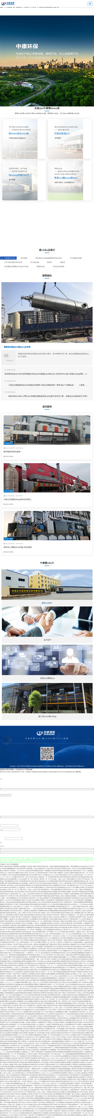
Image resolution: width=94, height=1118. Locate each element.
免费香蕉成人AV (56, 938)
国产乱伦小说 (78, 944)
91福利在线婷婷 (52, 883)
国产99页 (18, 944)
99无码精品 (50, 1075)
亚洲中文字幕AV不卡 (54, 1087)
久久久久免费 (70, 957)
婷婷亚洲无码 (55, 877)
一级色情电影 (79, 1028)
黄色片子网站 (45, 1064)
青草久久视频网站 (85, 1051)
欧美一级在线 (39, 1054)
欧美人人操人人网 (18, 912)
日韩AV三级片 (23, 872)
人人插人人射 (25, 893)
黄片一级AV (14, 1098)
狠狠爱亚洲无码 (66, 961)
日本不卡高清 (81, 982)
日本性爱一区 (29, 946)
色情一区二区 (88, 1045)
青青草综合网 (71, 971)
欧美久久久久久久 (7, 946)
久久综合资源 (80, 1003)
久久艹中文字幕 (7, 950)
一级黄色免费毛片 (68, 940)
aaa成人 (90, 885)
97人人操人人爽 (76, 889)
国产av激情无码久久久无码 (60, 1014)
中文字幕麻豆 (23, 948)
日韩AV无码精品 (33, 995)
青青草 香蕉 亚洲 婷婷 (13, 1077)
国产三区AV (56, 1102)
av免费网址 (32, 948)
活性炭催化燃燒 (58, 266)
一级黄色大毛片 (80, 931)
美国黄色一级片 (13, 921)
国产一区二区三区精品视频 (10, 995)
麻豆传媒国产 (86, 952)
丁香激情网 (57, 900)
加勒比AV (8, 1106)
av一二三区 (79, 904)
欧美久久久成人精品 (20, 1089)
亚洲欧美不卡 (83, 1077)
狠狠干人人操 (44, 1024)
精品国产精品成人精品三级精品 (60, 895)
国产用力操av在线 (76, 1070)
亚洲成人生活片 (67, 874)
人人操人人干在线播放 (39, 1081)
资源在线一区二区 (44, 877)
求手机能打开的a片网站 (26, 1098)
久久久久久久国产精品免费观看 (76, 976)
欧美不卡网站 (47, 1022)
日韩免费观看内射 (57, 1115)
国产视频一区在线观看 (69, 1011)
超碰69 (51, 900)
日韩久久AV (11, 952)
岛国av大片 (76, 921)
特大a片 (18, 898)
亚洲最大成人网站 (70, 973)
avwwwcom (80, 925)
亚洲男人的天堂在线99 (16, 891)
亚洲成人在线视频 (80, 1039)
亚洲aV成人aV (31, 1108)
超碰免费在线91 (14, 933)
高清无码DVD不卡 (66, 1032)
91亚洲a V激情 (17, 908)
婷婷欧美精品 (53, 893)
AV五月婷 (34, 885)
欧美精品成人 (75, 961)
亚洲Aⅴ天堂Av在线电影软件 (41, 1104)
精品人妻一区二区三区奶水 (84, 1020)
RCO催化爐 (34, 262)
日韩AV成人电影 (71, 925)
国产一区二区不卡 (86, 874)
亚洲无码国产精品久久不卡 (14, 1117)
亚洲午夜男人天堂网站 (73, 910)
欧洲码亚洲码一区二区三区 (81, 1113)
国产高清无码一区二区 (84, 1011)
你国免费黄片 (6, 910)
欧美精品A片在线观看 (50, 952)
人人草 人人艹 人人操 (52, 965)
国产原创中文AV (56, 1104)
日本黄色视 (17, 938)
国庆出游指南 (16, 931)
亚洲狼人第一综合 (10, 906)
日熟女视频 (3, 1056)
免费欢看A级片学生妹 (23, 1049)
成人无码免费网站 (67, 1024)
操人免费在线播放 (73, 893)
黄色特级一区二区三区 (39, 1117)
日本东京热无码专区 (30, 891)
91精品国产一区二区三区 (16, 1026)
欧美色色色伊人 (65, 1043)
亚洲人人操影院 (23, 910)
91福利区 (90, 883)
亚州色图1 (41, 1032)
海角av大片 (45, 881)
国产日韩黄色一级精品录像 (81, 1024)
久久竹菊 (64, 942)
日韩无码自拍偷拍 (28, 1028)
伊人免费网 (27, 1018)
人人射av (34, 889)
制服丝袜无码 (68, 1047)
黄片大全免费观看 (16, 1028)
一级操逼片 (11, 919)
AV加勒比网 (83, 1060)
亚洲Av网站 (26, 1024)
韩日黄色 (46, 1037)
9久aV (84, 914)
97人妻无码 (17, 1007)
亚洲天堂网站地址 (65, 877)
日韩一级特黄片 (8, 1007)
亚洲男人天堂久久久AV (31, 967)
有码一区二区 (47, 999)
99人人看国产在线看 (77, 969)
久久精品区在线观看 (64, 1064)
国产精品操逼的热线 (11, 883)
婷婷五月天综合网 (31, 874)
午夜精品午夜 (87, 988)
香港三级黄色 (21, 1041)
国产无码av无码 (34, 997)
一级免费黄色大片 (20, 1039)
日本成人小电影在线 (65, 954)
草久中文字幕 (8, 895)
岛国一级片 (88, 1091)
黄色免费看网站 (7, 1035)
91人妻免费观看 (17, 999)
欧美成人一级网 (29, 1068)
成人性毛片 (18, 1091)
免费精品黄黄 (29, 1110)
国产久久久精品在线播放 (40, 898)
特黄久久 (17, 893)
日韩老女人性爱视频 (54, 1011)
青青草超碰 (33, 904)
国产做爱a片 (67, 912)
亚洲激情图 (75, 1062)
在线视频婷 (12, 898)
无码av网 (21, 1022)
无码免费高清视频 (5, 999)
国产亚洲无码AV (7, 986)
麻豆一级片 (5, 1075)
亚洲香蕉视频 (38, 1098)
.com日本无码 (26, 1043)
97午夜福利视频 (54, 898)
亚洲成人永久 (35, 1024)
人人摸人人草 (54, 1037)
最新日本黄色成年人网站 (56, 921)
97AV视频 (15, 872)
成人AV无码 (8, 1009)
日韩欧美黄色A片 (40, 1028)
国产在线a (11, 1094)
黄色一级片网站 (57, 1003)
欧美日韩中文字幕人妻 (9, 1079)
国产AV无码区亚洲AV (80, 883)
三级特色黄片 (9, 914)
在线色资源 (61, 910)
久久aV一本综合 (27, 1007)
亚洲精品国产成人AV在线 (53, 946)
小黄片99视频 (50, 906)
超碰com (54, 1098)
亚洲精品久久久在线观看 (15, 1018)
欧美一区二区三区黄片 (33, 906)
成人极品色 (19, 919)
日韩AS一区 (70, 868)
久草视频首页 (23, 1075)
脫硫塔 (62, 262)
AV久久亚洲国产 (19, 1068)
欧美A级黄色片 (41, 1009)
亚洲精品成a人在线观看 (50, 1020)
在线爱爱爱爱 (60, 973)
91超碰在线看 (24, 1113)
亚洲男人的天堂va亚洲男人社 (72, 1085)
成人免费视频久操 (77, 912)
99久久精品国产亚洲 (38, 1005)
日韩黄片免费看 (71, 988)
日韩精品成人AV (18, 1009)
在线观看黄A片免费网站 (36, 910)
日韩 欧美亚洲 (41, 889)
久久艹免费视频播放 (6, 1047)
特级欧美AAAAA (18, 950)
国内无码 (26, 1003)
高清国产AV (3, 1022)
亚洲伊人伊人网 (54, 954)
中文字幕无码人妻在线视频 (71, 1009)
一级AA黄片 (89, 1003)
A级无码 (79, 988)
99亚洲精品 (19, 969)
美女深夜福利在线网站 (23, 885)
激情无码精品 (74, 872)
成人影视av (19, 936)
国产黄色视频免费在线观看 (31, 1014)
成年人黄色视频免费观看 (55, 1041)
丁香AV (20, 1003)
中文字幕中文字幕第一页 (31, 1102)
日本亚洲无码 (8, 908)
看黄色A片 (61, 1020)
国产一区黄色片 (18, 990)
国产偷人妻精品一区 (42, 912)
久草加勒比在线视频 (79, 1016)
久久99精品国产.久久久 (63, 978)
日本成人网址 (17, 1064)
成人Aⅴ (38, 978)
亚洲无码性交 (4, 933)
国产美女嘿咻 (18, 963)
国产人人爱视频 (37, 1018)
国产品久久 (3, 1018)
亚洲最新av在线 (28, 1064)
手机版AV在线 (80, 906)
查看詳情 (9, 237)
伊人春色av (26, 870)
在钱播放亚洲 (27, 999)
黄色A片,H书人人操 (83, 870)
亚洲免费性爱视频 (76, 965)
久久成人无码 (51, 1009)
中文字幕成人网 (13, 917)
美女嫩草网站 (56, 961)
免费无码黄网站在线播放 (41, 986)
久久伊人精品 (42, 1070)
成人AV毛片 (80, 1091)
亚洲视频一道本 (70, 891)
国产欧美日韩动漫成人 (75, 946)
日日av (18, 868)
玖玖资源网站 (72, 984)
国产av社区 (38, 1020)
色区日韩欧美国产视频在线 (40, 895)
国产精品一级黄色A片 (21, 973)
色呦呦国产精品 (25, 925)
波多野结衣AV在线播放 (45, 908)
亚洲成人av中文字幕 (38, 902)
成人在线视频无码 (33, 1089)
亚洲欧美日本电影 (81, 1005)
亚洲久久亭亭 (76, 992)
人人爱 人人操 (62, 883)
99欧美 (11, 1039)
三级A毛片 (76, 1049)
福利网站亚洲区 (71, 1020)
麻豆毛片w (36, 1064)
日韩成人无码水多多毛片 (32, 1030)
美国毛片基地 (18, 914)
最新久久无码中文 (33, 1066)
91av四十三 (40, 1056)
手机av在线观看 (72, 982)
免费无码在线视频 (12, 1032)
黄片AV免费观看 (46, 1003)
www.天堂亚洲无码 (29, 1091)
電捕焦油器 (40, 266)
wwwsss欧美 (47, 961)
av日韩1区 (25, 944)
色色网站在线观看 (63, 1070)
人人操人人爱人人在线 (43, 1091)
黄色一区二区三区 (57, 999)
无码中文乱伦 (54, 868)
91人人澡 (77, 1106)
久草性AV (65, 929)
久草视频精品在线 (64, 969)
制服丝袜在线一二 (21, 952)
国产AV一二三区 (70, 906)
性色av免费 (60, 1091)
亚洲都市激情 (70, 1045)
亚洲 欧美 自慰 (76, 1022)
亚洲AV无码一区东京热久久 (52, 936)
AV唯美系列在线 (48, 1016)
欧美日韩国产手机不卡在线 (82, 917)
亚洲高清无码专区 (42, 866)
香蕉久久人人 (21, 906)
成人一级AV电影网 (53, 889)
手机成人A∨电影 (9, 893)
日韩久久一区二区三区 (48, 971)
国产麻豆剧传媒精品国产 (57, 967)
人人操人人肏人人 (54, 1058)
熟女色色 (53, 1091)
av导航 (43, 906)
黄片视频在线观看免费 (58, 957)
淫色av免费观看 (79, 995)
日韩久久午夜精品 (43, 874)
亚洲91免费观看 (67, 938)
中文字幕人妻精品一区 (20, 1047)
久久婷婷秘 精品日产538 (7, 1005)
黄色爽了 (70, 883)
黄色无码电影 (70, 931)
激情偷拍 (26, 904)
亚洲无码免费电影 (67, 1108)
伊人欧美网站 (4, 925)
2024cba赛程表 (43, 919)
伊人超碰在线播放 (70, 1091)
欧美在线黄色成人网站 (69, 870)
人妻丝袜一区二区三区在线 (47, 879)
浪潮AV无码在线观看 (78, 877)
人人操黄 (70, 1089)
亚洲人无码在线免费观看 (38, 925)
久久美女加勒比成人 (11, 988)
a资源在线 (9, 912)
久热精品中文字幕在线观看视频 (71, 1066)
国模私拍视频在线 (60, 988)
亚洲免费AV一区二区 (15, 1024)
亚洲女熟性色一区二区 (25, 929)
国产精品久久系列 (56, 1085)
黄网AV (76, 1089)
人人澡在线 (30, 1041)
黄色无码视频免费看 (51, 910)
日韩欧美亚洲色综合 (65, 1049)
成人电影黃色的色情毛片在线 (66, 990)
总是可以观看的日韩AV (82, 940)
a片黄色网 (28, 1005)
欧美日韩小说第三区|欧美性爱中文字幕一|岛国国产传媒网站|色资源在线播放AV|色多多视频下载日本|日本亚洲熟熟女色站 (37, 772)
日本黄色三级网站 (45, 950)
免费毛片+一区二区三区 (35, 952)
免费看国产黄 (88, 923)
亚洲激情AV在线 (38, 1001)
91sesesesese (81, 898)
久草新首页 (68, 980)
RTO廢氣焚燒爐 (76, 258)
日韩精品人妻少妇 (34, 971)
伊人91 (8, 874)
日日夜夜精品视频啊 (75, 952)
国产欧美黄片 (75, 1060)
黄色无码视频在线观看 (30, 1062)
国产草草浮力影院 (86, 921)
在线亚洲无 (75, 959)
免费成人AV (43, 976)
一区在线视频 (59, 1028)
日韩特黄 (83, 959)
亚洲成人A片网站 (61, 995)
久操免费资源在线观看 (59, 1073)
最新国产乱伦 (10, 923)
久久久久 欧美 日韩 (55, 874)
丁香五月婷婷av (8, 963)
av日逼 (10, 1081)
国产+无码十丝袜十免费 (53, 872)
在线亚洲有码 (56, 1066)
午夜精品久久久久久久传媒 (72, 1041)
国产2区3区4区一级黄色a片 (58, 914)
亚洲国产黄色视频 (78, 954)
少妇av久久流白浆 (30, 988)
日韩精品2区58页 (51, 1005)
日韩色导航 (8, 984)
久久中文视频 (74, 887)
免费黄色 (76, 999)
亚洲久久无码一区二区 (65, 1113)
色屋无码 (70, 995)
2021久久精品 (22, 917)
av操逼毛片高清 (27, 938)
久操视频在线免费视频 (58, 997)
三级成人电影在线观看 (60, 908)
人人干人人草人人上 (6, 877)
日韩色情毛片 (10, 936)
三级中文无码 (18, 904)
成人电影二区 (40, 1039)
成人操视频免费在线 (81, 957)
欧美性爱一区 (88, 995)
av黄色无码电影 (29, 914)
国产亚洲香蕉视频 (24, 1085)
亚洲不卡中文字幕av (40, 1094)
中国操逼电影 (32, 1047)
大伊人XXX (44, 1011)
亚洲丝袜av (37, 914)
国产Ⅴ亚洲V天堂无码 (67, 1058)
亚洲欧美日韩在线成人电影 (49, 992)
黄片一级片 (25, 877)
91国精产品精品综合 (68, 963)
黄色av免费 (84, 1032)
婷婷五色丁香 (88, 1054)
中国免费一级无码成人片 (7, 885)
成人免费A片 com (85, 1115)
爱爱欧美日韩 (50, 1028)
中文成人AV (67, 1035)
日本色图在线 (32, 1075)
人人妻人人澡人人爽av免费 (64, 879)
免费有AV (75, 1035)
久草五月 (85, 1085)
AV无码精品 (46, 1100)
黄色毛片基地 (19, 1030)
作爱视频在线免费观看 (64, 1051)
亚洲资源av (36, 992)
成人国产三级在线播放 (35, 1096)
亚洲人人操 (70, 1039)
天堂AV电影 (39, 990)
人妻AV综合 (56, 1054)
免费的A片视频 (61, 1039)
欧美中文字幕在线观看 (69, 1104)
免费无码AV (17, 877)
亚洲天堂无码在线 (34, 1011)
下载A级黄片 (13, 1045)
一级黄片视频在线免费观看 (57, 866)
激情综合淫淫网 (26, 902)
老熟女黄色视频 (14, 1051)
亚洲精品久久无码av (44, 887)
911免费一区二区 (46, 1035)
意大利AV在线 (41, 883)
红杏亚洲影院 (51, 995)
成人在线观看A (8, 1068)
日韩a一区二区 (66, 936)
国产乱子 (10, 1056)
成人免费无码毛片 (54, 1043)
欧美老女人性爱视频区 (30, 919)
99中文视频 (33, 1113)
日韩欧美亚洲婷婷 (56, 1100)
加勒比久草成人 (38, 1016)
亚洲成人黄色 (21, 1079)
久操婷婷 (25, 971)
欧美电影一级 (16, 1106)
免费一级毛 (56, 1026)
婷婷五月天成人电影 (60, 1089)
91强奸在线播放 (55, 1079)
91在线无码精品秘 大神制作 (52, 963)
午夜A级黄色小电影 (15, 1043)
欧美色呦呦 (34, 870)
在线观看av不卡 (33, 1032)
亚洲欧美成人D (69, 923)
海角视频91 (11, 1066)
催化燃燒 (24, 258)
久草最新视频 (8, 992)
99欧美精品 (32, 1060)
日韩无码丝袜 (35, 976)
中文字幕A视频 (13, 1022)
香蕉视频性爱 (27, 959)
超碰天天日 (3, 1081)
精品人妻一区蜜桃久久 (16, 1104)
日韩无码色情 (53, 1113)
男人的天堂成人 (27, 1037)
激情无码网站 (27, 992)
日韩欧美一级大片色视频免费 (9, 864)
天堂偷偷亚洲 (14, 1075)
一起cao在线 (37, 868)
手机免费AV (35, 1073)
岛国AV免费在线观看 (50, 1001)
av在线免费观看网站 (8, 868)
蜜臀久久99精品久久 (79, 1047)
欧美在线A (11, 1096)
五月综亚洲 (86, 1014)
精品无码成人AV (63, 952)
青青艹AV (64, 984)
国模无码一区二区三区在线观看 (23, 986)
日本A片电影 (12, 1049)
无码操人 (48, 1032)
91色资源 (73, 898)
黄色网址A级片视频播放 (38, 980)
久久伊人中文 (85, 933)
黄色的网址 (46, 1098)
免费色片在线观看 (71, 997)
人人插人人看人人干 (59, 1007)
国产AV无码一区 (63, 885)
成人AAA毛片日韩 (80, 967)
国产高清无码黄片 (52, 925)
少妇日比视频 (28, 1001)
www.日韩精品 (38, 963)
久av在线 (54, 1022)
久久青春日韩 (40, 948)
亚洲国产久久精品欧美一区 (19, 887)
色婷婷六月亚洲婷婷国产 (71, 1075)
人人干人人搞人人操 (54, 976)
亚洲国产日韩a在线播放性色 (15, 957)
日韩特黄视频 (9, 938)
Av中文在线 (55, 1060)
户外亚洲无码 (43, 1043)
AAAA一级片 (10, 1100)
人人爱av (35, 923)
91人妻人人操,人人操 (84, 927)
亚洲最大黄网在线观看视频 (66, 1005)
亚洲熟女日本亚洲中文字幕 (55, 923)
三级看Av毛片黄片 (50, 1039)
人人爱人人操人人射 (83, 973)
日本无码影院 (44, 893)
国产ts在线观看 (34, 900)
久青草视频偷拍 (8, 881)
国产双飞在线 (46, 1115)
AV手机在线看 (37, 938)
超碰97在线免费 (85, 1068)
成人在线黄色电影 (85, 999)
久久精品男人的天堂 (17, 1110)
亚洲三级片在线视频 (40, 1041)
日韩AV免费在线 (85, 893)
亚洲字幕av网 (34, 893)
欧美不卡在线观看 (36, 1115)
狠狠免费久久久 (15, 879)
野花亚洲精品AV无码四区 (40, 927)
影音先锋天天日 (24, 900)
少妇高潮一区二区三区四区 (29, 879)
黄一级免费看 (37, 929)
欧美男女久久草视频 (9, 969)
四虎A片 (11, 1030)
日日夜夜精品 (86, 889)
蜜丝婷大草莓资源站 (50, 990)
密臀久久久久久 (50, 1056)
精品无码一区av (65, 1060)
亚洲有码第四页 (43, 885)
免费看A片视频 (38, 984)
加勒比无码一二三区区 (30, 908)
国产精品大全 (78, 1108)
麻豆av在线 (42, 995)
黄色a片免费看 (53, 885)
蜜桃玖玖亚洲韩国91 (66, 1102)
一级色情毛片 (84, 1089)
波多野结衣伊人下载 (79, 1087)
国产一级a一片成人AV (39, 959)
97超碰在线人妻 (14, 925)
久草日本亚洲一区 (24, 1115)
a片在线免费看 (17, 1037)
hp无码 (23, 1077)
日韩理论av (54, 969)
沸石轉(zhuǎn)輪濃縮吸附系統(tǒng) (49, 258)
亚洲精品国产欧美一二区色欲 (54, 1077)
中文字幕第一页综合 (86, 1009)
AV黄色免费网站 (36, 1100)
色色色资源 (24, 931)
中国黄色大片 (83, 1062)
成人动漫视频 (68, 1077)
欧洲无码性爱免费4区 (49, 1018)
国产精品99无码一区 (42, 1058)
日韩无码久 (77, 1102)
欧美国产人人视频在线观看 (55, 1047)
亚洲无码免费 (42, 904)
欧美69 (64, 976)
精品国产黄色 (18, 1062)
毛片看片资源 (33, 887)
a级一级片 (32, 931)
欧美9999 (88, 986)
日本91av (27, 980)
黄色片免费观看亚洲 (75, 881)
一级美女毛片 (32, 883)
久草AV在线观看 (47, 929)
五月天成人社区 (30, 912)
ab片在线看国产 (39, 946)
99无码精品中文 (58, 1035)
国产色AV (64, 946)
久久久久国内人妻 (77, 1073)
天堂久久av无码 (80, 1058)
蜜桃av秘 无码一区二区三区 (78, 885)
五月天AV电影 (60, 959)
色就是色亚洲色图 (39, 940)
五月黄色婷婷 (46, 1085)
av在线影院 (23, 1051)
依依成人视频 (40, 973)
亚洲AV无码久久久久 (47, 1030)
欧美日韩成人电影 (52, 1081)
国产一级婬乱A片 (35, 1085)
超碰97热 (69, 959)
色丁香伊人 (49, 940)
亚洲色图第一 (79, 923)
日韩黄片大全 (44, 900)
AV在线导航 (34, 1049)
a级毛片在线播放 (43, 1113)
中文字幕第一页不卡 (32, 1079)
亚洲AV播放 (77, 1032)
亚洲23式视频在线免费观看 (20, 1070)
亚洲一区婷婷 (51, 959)
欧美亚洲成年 (54, 982)
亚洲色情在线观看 (15, 902)
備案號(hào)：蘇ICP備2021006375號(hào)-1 (70, 766)
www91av (7, 879)
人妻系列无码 (74, 1068)
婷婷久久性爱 (30, 1039)
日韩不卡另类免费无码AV (22, 881)
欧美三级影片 (89, 1079)
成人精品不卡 (50, 917)
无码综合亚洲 (89, 925)
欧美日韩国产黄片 (65, 889)
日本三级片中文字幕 (80, 879)
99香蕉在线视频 (26, 961)
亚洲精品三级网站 (66, 1079)
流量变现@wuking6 (76, 1014)
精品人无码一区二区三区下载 (13, 889)
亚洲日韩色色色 (63, 881)
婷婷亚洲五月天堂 (59, 1045)
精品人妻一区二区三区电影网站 (29, 1083)
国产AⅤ (86, 944)
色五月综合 (45, 914)
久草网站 (74, 1064)
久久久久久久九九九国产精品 (81, 1098)
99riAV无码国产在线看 (28, 1058)
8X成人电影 (84, 1026)
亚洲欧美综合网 (50, 902)
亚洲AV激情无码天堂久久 (67, 1081)
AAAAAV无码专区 (87, 1022)
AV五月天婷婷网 (13, 900)
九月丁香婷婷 (84, 1049)
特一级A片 (25, 1060)
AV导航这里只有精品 (76, 1056)
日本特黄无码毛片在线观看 (63, 948)
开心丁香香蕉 (69, 917)
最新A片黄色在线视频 (45, 1026)
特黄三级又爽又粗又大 (14, 1060)
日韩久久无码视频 (47, 1045)
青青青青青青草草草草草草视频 (33, 936)
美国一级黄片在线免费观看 (21, 976)
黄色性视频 (59, 904)
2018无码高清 (17, 1020)
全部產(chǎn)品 (8, 258)
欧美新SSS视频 (52, 891)
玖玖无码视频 (23, 883)
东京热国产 (45, 982)
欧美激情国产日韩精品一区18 (75, 1083)
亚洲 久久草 (45, 868)
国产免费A (50, 944)
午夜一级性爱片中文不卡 (65, 1001)
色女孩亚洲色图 (18, 992)
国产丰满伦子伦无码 (64, 992)
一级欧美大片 (86, 1070)
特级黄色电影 (53, 881)
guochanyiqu (82, 866)
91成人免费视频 (56, 1106)
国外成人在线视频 (69, 1018)
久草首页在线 (19, 980)
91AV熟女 (8, 931)
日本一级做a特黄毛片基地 (39, 1087)
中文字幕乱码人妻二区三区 (23, 1016)
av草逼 (69, 1073)
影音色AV (80, 984)
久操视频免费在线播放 (64, 1098)
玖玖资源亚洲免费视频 (63, 1068)
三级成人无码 (85, 910)
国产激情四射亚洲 (55, 1024)
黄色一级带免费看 (71, 866)
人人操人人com (26, 1106)
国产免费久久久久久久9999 (84, 963)
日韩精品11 (8, 976)
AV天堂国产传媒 (31, 866)
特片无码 (89, 1016)
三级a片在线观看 (88, 965)
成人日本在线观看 (23, 1045)
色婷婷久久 (53, 1064)
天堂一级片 (35, 1043)
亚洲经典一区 (48, 1054)
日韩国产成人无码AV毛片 (80, 1007)
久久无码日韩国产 (80, 1030)
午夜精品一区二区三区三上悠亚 (50, 942)
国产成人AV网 (62, 893)
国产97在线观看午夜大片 (31, 950)
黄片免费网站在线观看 (18, 866)
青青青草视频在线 (29, 990)
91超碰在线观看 (61, 971)
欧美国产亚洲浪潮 (26, 868)
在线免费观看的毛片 (11, 1003)
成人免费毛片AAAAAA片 (23, 1100)
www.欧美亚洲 (62, 927)
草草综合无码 (79, 1018)
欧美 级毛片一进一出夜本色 (16, 942)
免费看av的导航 (36, 957)
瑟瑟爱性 (32, 973)
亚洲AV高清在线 (65, 965)
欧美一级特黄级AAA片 (44, 1060)
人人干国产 (31, 1051)
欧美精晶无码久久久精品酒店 (13, 971)
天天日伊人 (32, 872)
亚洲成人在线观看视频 (13, 961)
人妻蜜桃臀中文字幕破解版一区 (49, 1049)
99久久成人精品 (43, 1062)
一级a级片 (28, 1022)
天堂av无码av (4, 1039)
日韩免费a (86, 946)
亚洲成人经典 (46, 957)
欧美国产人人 (77, 919)
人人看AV (59, 1009)
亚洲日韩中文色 (35, 1003)
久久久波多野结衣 (45, 1066)
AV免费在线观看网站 (34, 1035)
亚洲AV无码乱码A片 (79, 948)
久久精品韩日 (46, 1106)
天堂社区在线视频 (20, 1094)
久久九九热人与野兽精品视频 (50, 933)
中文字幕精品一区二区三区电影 (55, 931)
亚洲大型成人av (9, 1091)
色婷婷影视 (32, 954)
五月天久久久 (46, 938)
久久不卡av (37, 1110)
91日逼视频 (16, 984)
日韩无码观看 (42, 891)
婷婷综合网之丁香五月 (67, 1030)
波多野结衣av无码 (69, 904)
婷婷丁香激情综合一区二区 (84, 1100)
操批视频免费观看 (21, 1066)
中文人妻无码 (47, 1096)
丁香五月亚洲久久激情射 (78, 1094)
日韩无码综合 (6, 1110)
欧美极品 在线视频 (49, 1068)
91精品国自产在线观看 (43, 1051)
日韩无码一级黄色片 (75, 1110)
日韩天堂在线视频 (5, 967)
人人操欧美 (85, 942)
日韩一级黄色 (33, 944)
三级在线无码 (40, 872)
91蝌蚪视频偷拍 (44, 967)
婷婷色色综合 (4, 1024)
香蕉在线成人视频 (85, 895)
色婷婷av (76, 1077)
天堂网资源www (52, 1070)
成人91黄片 (62, 982)
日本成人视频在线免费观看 (80, 936)
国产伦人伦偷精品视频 (75, 942)
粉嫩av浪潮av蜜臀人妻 (23, 982)
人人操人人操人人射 (21, 1096)
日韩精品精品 (59, 906)
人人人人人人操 (85, 1106)
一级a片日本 (89, 931)
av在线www (76, 874)
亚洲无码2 (14, 910)
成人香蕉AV (74, 1037)
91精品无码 (23, 978)
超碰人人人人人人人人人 (7, 982)
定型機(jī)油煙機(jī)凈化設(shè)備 (16, 266)
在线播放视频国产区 (22, 954)
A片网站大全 (83, 887)
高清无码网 (60, 891)
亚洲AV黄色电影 (65, 898)
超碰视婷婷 (10, 927)
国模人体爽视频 (86, 900)
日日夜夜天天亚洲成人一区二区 (12, 870)
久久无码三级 (41, 1047)
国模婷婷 (90, 1037)
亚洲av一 (5, 1104)
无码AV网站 (86, 919)
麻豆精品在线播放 (24, 921)
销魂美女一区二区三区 (20, 1035)
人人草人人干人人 (45, 1073)
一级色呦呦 (42, 923)
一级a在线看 (27, 1117)
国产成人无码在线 (39, 965)
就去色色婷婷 (77, 938)
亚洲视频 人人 (74, 895)
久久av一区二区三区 (66, 933)
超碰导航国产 (86, 1043)
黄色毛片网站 (56, 1032)
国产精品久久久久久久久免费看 (18, 1011)
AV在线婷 (60, 1018)
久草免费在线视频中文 (12, 978)
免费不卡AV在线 (37, 961)
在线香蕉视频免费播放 (48, 978)
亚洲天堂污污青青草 (62, 902)
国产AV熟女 (9, 990)
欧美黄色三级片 (27, 898)
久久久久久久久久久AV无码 (77, 929)
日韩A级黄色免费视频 (18, 874)
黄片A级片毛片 (8, 940)
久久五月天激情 (13, 1115)
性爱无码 (62, 925)
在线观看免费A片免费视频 (23, 927)
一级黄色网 (11, 954)
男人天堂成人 (65, 872)
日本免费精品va (28, 963)
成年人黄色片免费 (78, 1079)
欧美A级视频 (10, 1016)
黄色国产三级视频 (44, 870)
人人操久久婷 (77, 980)
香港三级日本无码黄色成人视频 (64, 944)
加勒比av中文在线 (46, 1014)
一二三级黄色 (30, 1077)
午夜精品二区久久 (7, 959)
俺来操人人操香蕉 (67, 1106)
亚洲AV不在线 (72, 927)
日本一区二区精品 (59, 1083)
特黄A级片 (85, 1081)
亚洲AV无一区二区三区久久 (10, 1113)
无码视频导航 (40, 931)
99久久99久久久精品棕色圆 (80, 978)
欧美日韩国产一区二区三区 (52, 984)
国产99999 (62, 868)
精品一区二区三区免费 (33, 942)
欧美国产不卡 (56, 950)
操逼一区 (27, 957)
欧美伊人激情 (41, 917)
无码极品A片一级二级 (74, 914)
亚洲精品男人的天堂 (17, 1102)
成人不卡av (23, 995)
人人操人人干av (75, 1026)
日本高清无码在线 (56, 870)
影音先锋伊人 (82, 1037)
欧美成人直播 (59, 917)
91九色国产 (33, 1070)
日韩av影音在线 (36, 881)
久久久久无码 (51, 904)
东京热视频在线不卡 (31, 1026)
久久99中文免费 (38, 1037)
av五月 (79, 950)
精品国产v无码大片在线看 (24, 923)
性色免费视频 (15, 1083)
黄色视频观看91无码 (68, 1003)
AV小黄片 (78, 1081)
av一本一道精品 (19, 1056)
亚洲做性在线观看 (65, 1062)
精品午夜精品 (39, 1077)
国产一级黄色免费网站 (77, 902)
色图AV (89, 1064)
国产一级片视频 (5, 1102)
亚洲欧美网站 (79, 1045)
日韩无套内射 (19, 1073)
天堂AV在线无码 (70, 1028)
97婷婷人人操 (68, 999)
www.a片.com (71, 950)
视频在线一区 (18, 940)
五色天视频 (68, 921)
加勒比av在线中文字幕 (65, 919)
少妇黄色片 (30, 1094)
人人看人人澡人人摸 (46, 1083)
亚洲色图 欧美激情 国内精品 (55, 980)
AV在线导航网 (53, 919)
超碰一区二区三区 (42, 954)
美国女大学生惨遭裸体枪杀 (41, 969)
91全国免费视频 (50, 973)
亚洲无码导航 (42, 1075)
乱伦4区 (56, 1030)
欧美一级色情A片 (62, 1110)
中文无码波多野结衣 (15, 1014)
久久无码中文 (29, 1054)
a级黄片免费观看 (17, 1001)
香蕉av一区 (11, 944)
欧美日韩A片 (15, 948)
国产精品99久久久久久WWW (71, 900)
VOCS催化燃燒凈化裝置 (13, 262)
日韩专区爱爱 (22, 1032)
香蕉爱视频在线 (44, 1079)
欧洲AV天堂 (3, 1011)
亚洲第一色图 (52, 1110)
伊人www (77, 868)
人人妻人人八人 (36, 982)
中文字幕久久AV (64, 1037)
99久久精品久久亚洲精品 (77, 986)
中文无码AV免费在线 (55, 912)
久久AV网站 (70, 967)
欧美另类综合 (57, 929)
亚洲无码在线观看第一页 (22, 1087)
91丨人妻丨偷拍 (82, 1104)
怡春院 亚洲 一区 (18, 1081)
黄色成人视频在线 (58, 1096)
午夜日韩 (69, 1007)
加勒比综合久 (48, 1007)
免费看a (65, 986)
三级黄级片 (79, 971)
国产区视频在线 (81, 891)
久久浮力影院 (59, 1075)
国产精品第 (27, 1081)
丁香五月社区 (50, 948)
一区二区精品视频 (66, 1054)
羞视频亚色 (77, 933)
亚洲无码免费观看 (25, 933)
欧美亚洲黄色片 (8, 904)
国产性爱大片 (20, 1005)
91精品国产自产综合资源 (25, 965)
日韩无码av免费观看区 (62, 1056)
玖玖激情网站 (81, 1064)
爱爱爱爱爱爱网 (78, 1054)
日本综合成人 (33, 877)
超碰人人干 (50, 1117)
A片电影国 (3, 927)
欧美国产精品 (53, 927)
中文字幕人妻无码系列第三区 (22, 895)
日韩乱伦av (24, 997)
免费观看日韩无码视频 (63, 1094)
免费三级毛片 (8, 1020)
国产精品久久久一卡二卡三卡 (63, 1016)
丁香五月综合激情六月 (47, 1089)
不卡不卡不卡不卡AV (68, 1100)
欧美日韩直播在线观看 (81, 1001)
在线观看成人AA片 (30, 1009)
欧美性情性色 (36, 933)
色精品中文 (87, 971)
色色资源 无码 (15, 1058)
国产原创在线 (57, 940)
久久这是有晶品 (76, 1043)
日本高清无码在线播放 (54, 1108)
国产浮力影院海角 (84, 1035)
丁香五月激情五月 (35, 1045)
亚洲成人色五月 (36, 1106)
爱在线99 (53, 1051)
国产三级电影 (32, 917)
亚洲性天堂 (51, 1094)
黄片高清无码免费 (30, 1056)
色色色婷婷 (71, 908)
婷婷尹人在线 (22, 1108)
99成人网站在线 (5, 866)
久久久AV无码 (41, 988)
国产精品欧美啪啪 (11, 1041)
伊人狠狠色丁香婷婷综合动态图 (10, 997)
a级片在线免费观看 (27, 984)
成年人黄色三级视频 (56, 986)
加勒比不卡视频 (37, 1022)
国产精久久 (14, 1085)
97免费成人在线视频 (64, 1022)
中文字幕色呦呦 (38, 1007)
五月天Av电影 (27, 1104)
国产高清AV (31, 978)
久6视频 (63, 950)
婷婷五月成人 (65, 1026)
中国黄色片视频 (28, 940)
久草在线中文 (18, 959)
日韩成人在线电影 (45, 1102)
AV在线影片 (5, 1098)
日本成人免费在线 (45, 997)
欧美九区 (44, 1110)
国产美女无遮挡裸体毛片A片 (60, 887)
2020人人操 (26, 889)
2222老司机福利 (54, 1062)
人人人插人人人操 (17, 967)
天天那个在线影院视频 (72, 1096)
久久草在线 (27, 1073)
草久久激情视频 (19, 946)
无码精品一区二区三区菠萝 (39, 921)
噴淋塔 (49, 262)
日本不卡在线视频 (7, 1089)
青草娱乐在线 (28, 969)
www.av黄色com (5, 887)
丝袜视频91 (42, 944)
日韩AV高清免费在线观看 (71, 1115)
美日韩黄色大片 (37, 999)
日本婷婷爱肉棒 (42, 1108)
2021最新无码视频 (28, 1020)
